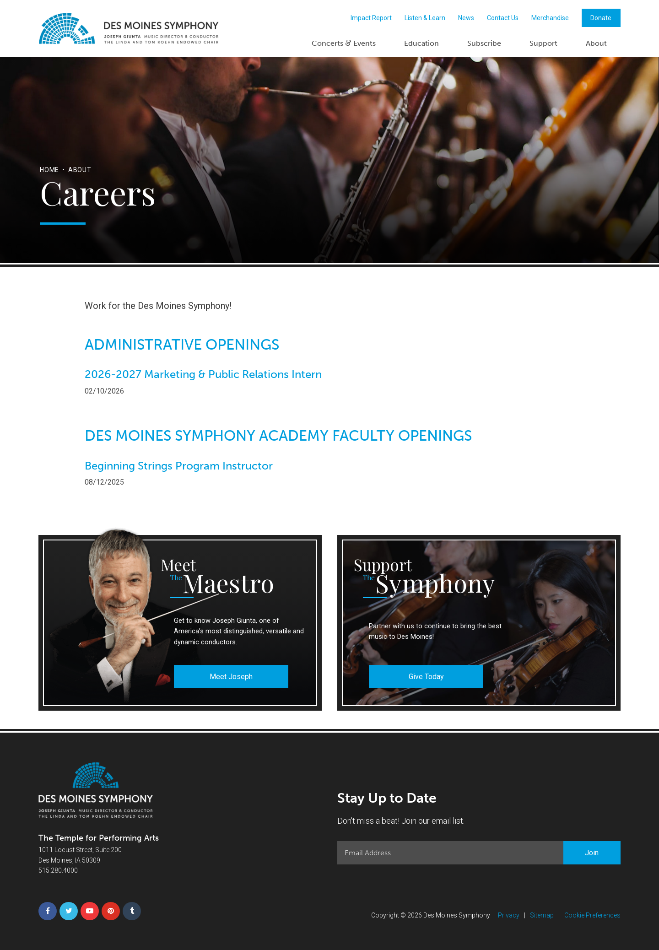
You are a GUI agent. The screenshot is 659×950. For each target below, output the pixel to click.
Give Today (426, 676)
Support (543, 43)
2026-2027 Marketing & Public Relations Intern (203, 374)
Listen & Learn (425, 18)
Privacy (508, 915)
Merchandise (550, 18)
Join (592, 852)
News (466, 18)
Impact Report (371, 18)
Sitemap (542, 915)
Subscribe (484, 43)
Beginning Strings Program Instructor (179, 465)
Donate (600, 18)
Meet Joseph (231, 676)
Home (49, 169)
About (596, 43)
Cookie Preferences (592, 915)
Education (421, 43)
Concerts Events (344, 43)
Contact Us (503, 18)
